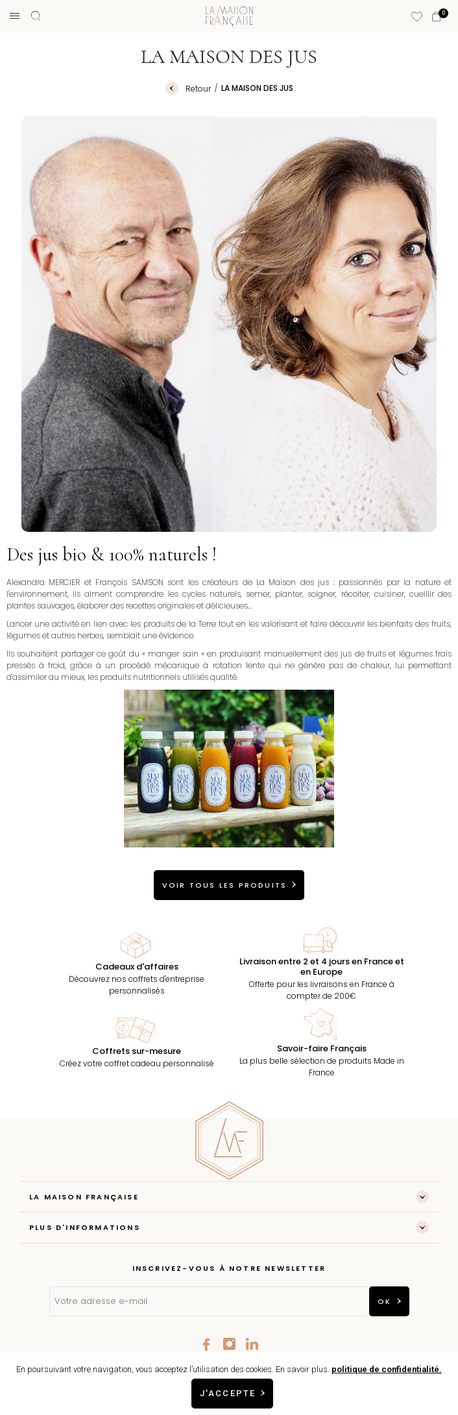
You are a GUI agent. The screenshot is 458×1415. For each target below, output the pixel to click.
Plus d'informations (84, 1227)
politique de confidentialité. (386, 1369)
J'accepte (228, 1393)
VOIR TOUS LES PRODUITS (224, 885)
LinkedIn (252, 1344)
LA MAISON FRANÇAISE (84, 1197)
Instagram (229, 1344)
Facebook (207, 1344)
